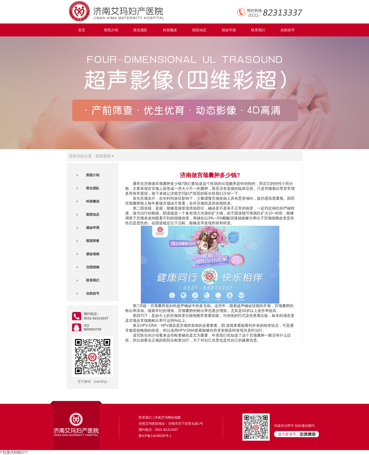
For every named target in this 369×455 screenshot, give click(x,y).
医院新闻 (103, 156)
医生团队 (140, 30)
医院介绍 (111, 30)
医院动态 (199, 30)
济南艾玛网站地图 (167, 417)
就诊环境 (229, 30)
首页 (81, 30)
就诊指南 (92, 254)
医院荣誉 (92, 241)
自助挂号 (288, 30)
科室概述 (170, 30)
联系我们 (258, 30)
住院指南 (92, 267)
